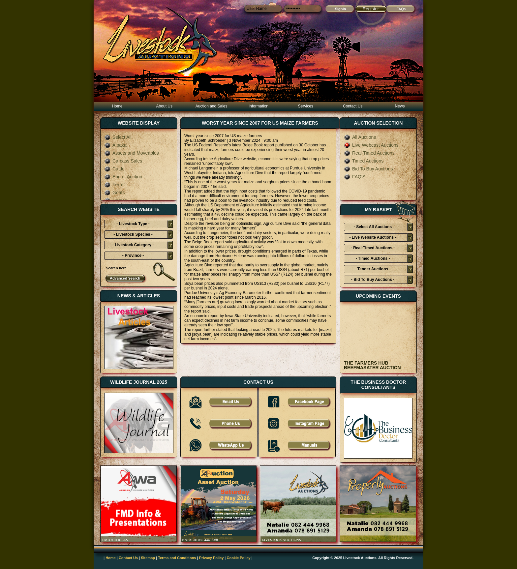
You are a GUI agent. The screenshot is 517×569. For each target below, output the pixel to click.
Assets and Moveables (131, 153)
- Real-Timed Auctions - (373, 248)
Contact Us (352, 106)
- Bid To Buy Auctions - (372, 279)
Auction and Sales (212, 106)
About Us (164, 106)
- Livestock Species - (133, 234)
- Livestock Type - (132, 224)
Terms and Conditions (177, 558)
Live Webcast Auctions (371, 145)
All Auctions (360, 137)
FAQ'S (354, 177)
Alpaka (115, 145)
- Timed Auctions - (372, 258)
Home (117, 106)
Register (371, 8)
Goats (114, 192)
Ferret (114, 185)
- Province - (133, 255)
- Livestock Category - (133, 245)
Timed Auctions (363, 161)
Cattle (114, 169)
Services (305, 106)
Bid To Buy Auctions (368, 169)
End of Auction (123, 177)
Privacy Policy (211, 558)
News (400, 106)
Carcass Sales (123, 161)
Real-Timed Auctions (369, 153)
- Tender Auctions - (373, 269)
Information (258, 106)
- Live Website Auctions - (372, 237)
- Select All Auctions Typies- (373, 228)
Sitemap (148, 558)
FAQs (401, 9)
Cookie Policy (239, 558)
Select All (118, 137)
